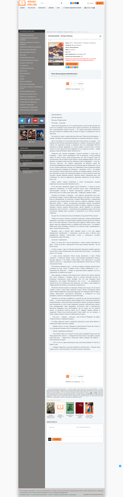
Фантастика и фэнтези (28, 49)
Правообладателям (25, 494)
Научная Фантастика (27, 52)
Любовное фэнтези (27, 68)
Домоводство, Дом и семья (30, 99)
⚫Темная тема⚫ (89, 7)
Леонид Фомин (74, 47)
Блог (58, 7)
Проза (22, 76)
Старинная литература (28, 102)
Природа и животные (89, 43)
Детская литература (27, 84)
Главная (22, 7)
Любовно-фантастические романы (29, 43)
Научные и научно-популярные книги (31, 87)
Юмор (22, 79)
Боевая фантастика (27, 57)
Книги (71, 43)
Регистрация (90, 3)
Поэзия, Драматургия (28, 91)
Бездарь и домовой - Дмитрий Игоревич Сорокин (31, 172)
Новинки (51, 7)
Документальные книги (28, 94)
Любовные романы (27, 35)
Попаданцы (24, 65)
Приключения (78, 43)
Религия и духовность (28, 96)
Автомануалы (72, 494)
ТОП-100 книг (31, 7)
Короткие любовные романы (30, 47)
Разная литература (27, 104)
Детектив (23, 71)
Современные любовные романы (29, 39)
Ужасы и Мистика (26, 63)
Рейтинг (50, 494)
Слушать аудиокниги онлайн (60, 494)
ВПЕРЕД (80, 83)
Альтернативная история (29, 60)
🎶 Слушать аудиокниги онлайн (72, 7)
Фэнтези (23, 55)
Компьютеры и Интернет (29, 110)
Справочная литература (28, 107)
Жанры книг (41, 7)
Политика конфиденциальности (39, 494)
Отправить (57, 439)
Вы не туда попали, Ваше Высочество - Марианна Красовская (33, 156)
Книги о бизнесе (26, 81)
